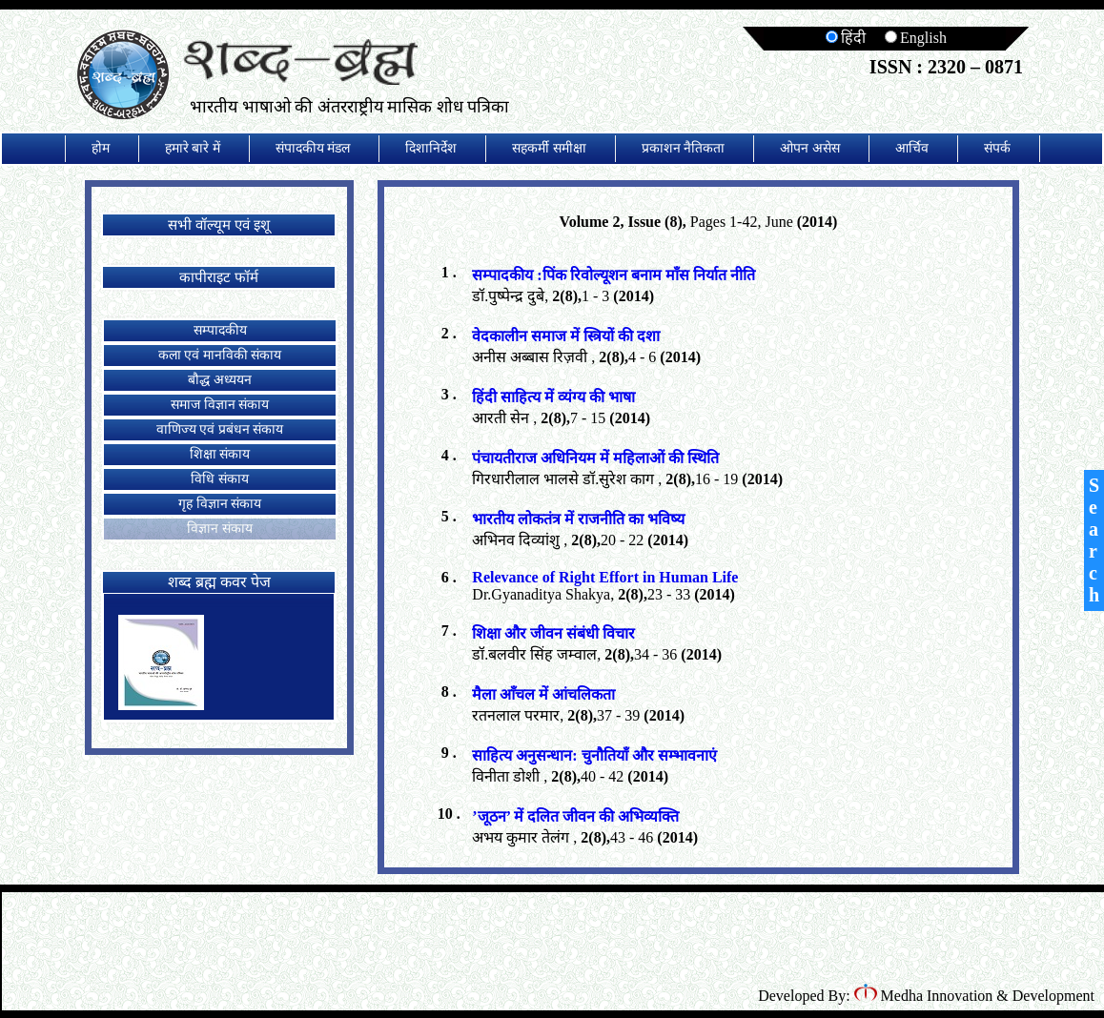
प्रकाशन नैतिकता (684, 148)
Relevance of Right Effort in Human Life (605, 577)
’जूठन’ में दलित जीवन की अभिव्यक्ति (575, 816)
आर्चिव (912, 148)
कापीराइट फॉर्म (218, 277)
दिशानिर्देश (431, 148)
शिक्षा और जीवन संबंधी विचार (553, 633)
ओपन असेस (810, 148)
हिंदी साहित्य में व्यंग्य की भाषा (553, 397)
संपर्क (997, 148)
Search (1094, 540)
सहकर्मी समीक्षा (549, 148)
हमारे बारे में (192, 148)
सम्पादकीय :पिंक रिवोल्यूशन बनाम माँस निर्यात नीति (613, 275)
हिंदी (846, 38)
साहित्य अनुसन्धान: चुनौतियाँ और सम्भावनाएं (594, 755)
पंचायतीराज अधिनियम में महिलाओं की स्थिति (595, 458)
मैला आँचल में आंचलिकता (543, 694)
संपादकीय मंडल (313, 148)
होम (101, 148)
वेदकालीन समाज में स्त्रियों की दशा (566, 336)
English (916, 38)
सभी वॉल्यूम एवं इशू (218, 225)
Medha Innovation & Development (974, 995)
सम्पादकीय (220, 330)
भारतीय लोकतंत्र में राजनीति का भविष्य (578, 519)
